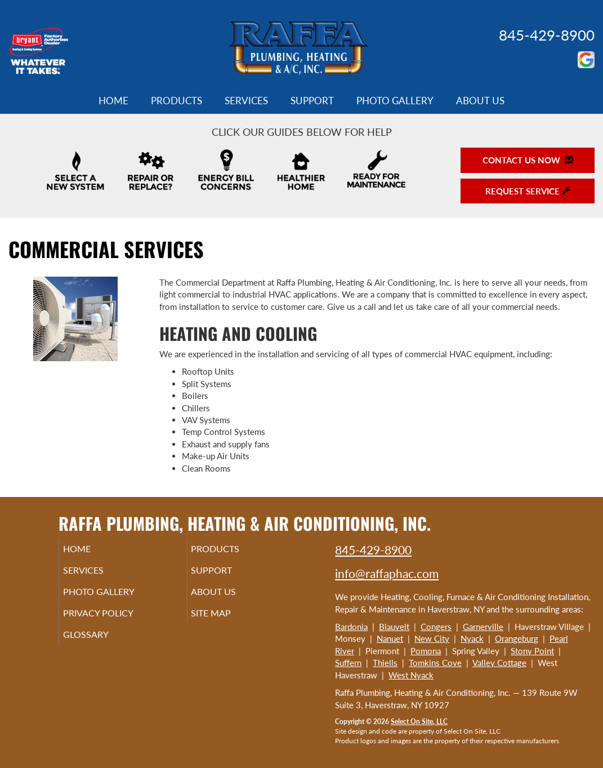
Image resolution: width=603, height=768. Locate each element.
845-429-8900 (547, 34)
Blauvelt (394, 626)
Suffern (348, 663)
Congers (436, 626)
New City (431, 638)
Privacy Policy (115, 621)
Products (176, 100)
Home (113, 100)
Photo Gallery (395, 100)
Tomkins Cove (435, 663)
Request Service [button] (527, 191)
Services (246, 100)
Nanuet (390, 638)
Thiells (385, 663)
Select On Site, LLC (419, 721)
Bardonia (351, 626)
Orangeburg (516, 638)
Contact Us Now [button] (528, 160)
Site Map (227, 621)
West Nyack (411, 675)
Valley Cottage (499, 663)
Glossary (101, 644)
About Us (480, 100)
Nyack (472, 638)
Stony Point (532, 651)
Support (312, 100)
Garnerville (483, 626)
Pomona (425, 651)
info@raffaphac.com (387, 573)
